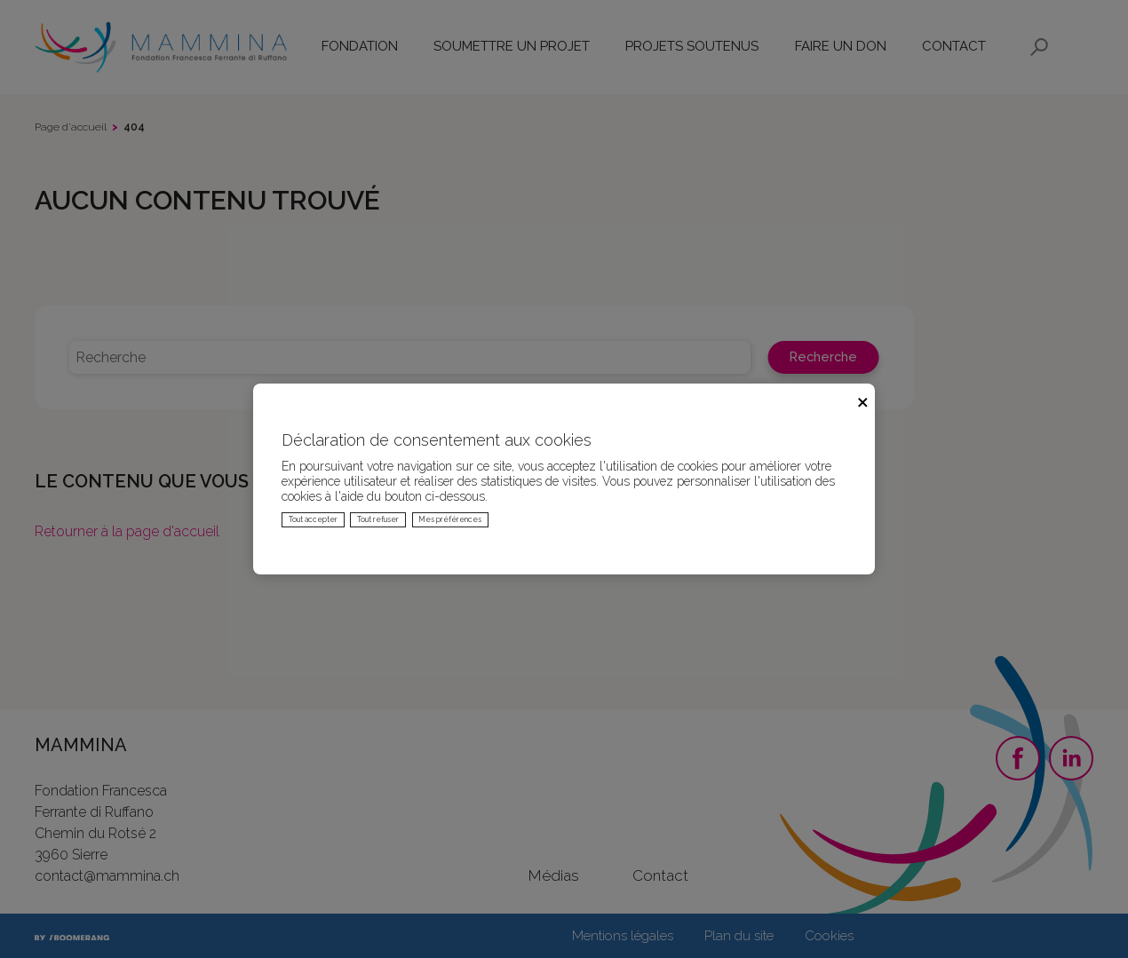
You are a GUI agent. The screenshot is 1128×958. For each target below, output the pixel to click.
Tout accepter (313, 519)
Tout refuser (378, 519)
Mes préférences (449, 519)
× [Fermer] (863, 400)
